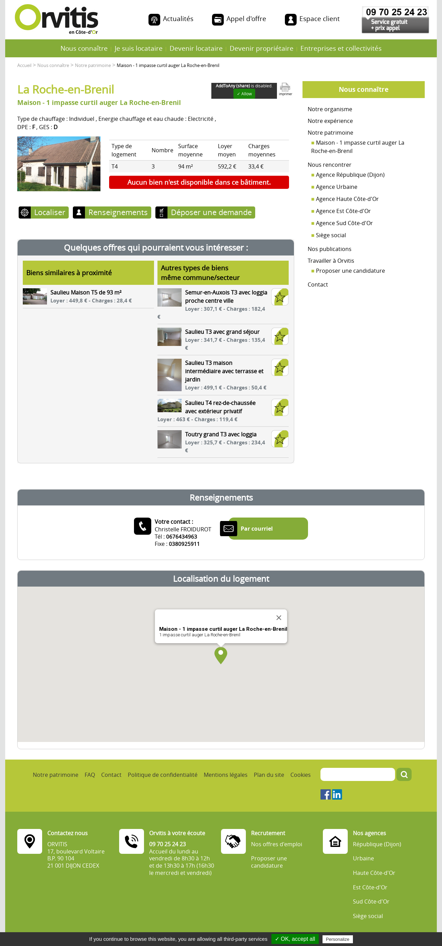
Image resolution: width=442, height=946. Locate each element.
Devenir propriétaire (262, 48)
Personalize (337, 939)
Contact (318, 284)
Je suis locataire (139, 48)
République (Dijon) (377, 844)
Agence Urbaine (336, 187)
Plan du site (269, 775)
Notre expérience (330, 121)
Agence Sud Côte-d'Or (344, 223)
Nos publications (330, 249)
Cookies (300, 775)
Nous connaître (84, 48)
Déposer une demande (211, 212)
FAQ (90, 775)
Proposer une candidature (350, 270)
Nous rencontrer (330, 164)
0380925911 (184, 543)
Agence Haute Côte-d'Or (347, 199)
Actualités (178, 18)
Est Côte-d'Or (370, 887)
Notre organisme (330, 109)
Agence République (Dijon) (350, 174)
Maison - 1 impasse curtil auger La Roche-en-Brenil (357, 147)
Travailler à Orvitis (331, 260)
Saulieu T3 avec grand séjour (222, 332)
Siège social (331, 235)
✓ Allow (244, 94)
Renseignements (118, 212)
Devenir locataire (196, 48)
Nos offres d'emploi (276, 844)
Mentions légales (226, 775)
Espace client (319, 18)
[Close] (279, 617)
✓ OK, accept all (295, 939)
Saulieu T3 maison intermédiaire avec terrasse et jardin (224, 371)
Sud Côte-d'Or (371, 901)
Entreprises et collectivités (341, 48)
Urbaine (363, 858)
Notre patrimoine (330, 132)
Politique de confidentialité (163, 775)
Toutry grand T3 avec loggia (221, 434)
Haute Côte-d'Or (374, 873)
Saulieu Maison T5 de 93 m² (86, 292)
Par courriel (257, 528)
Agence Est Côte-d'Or (343, 211)
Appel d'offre (246, 18)
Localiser (49, 212)
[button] (221, 655)
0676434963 (181, 536)
